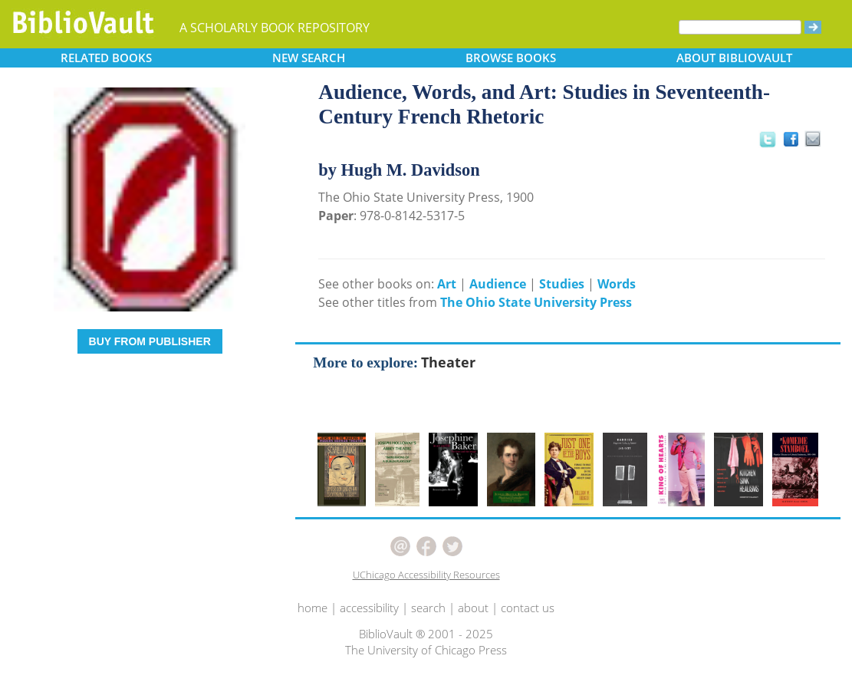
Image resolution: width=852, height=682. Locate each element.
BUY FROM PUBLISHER (150, 341)
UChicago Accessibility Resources (426, 575)
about (473, 607)
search (428, 607)
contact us (527, 607)
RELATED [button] (106, 57)
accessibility (369, 607)
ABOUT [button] (734, 57)
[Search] (740, 27)
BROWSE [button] (510, 57)
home (312, 607)
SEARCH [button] (308, 57)
